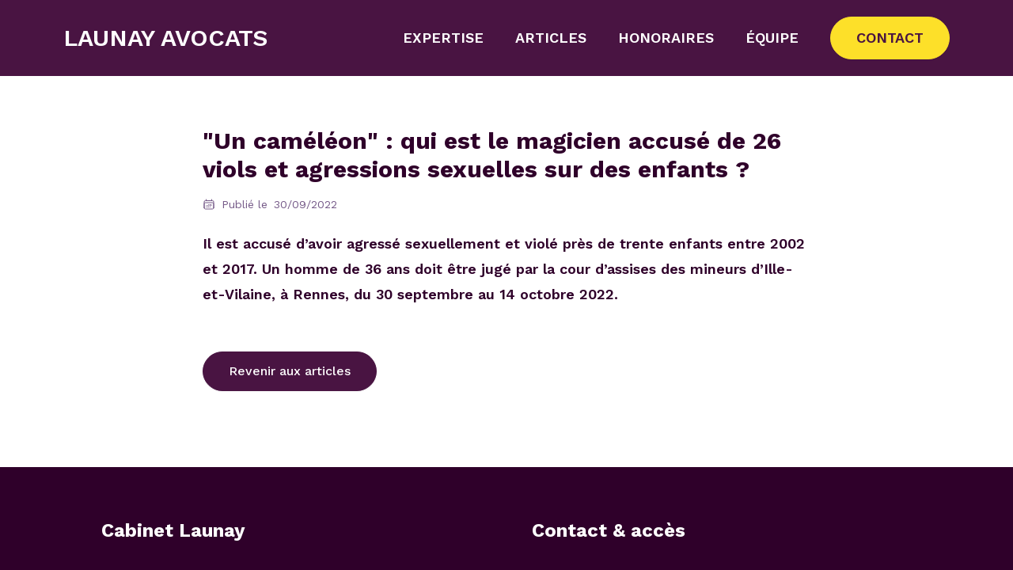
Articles (550, 37)
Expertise (443, 37)
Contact (890, 37)
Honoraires (666, 37)
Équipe (772, 37)
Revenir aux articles (290, 370)
